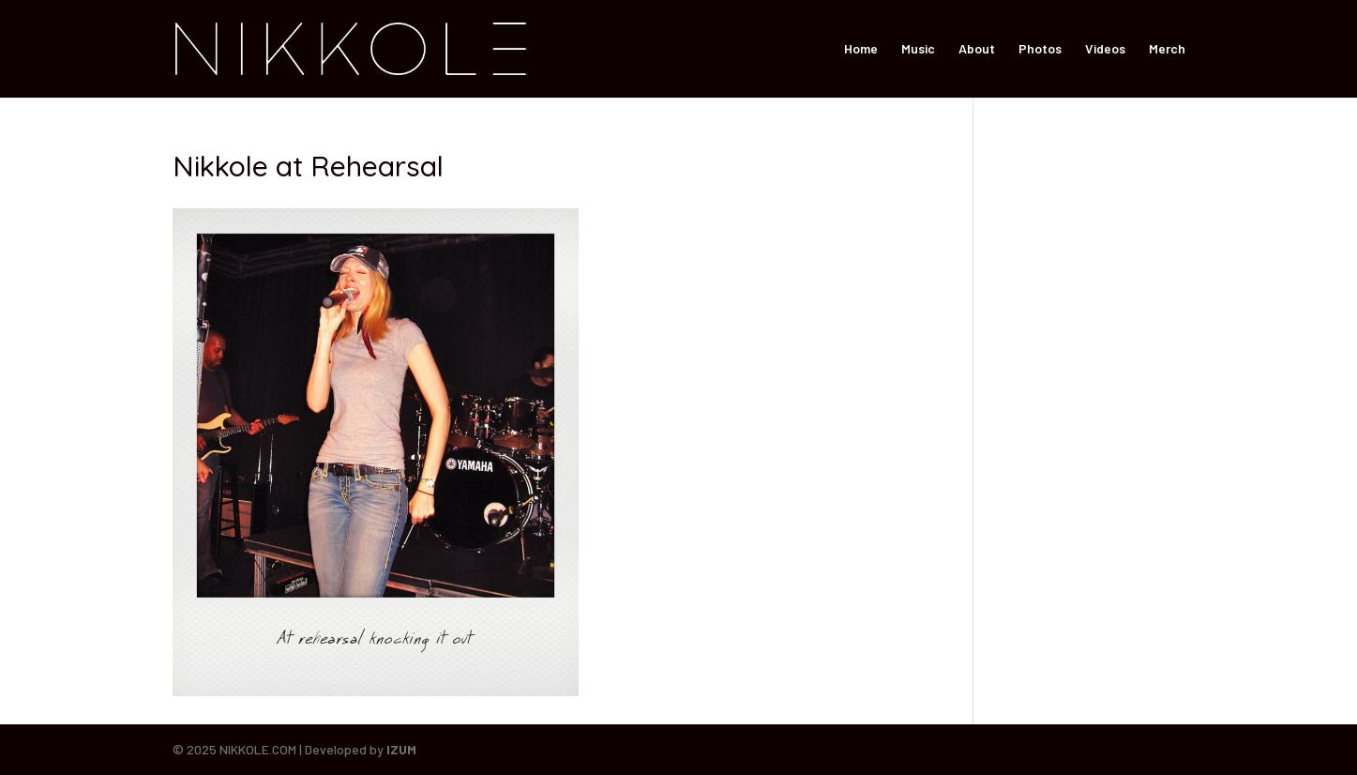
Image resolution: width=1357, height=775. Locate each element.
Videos (1105, 49)
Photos (1040, 49)
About (976, 49)
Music (918, 49)
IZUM (401, 749)
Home (861, 49)
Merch (1167, 49)
